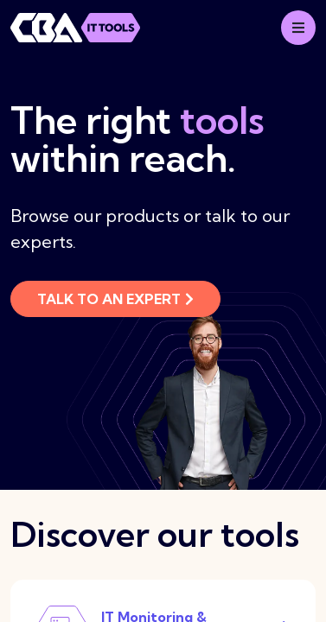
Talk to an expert (115, 299)
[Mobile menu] (298, 27)
